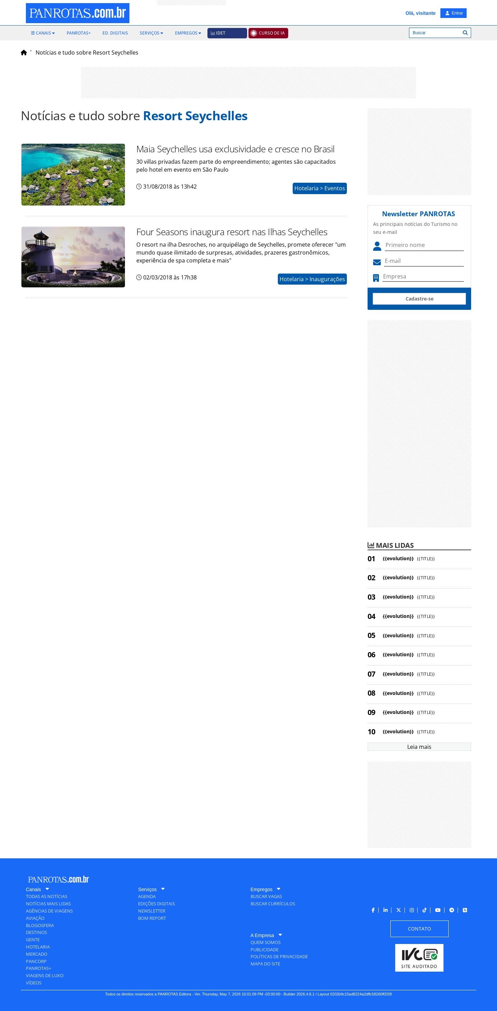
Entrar (454, 13)
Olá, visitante (421, 13)
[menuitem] (43, 33)
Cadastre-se (419, 298)
